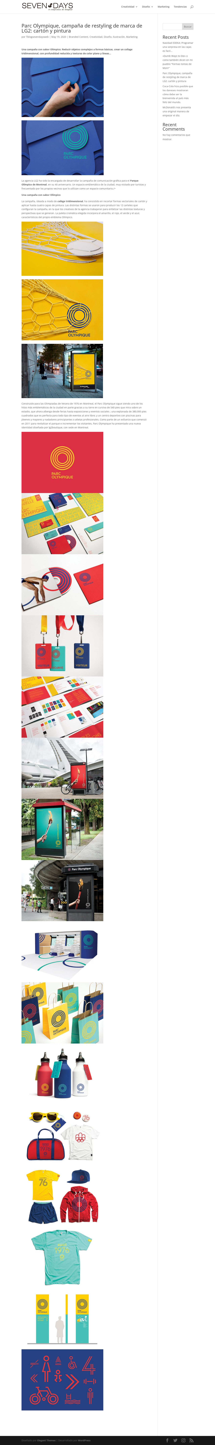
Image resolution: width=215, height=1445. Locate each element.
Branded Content (78, 36)
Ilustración (119, 36)
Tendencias (180, 7)
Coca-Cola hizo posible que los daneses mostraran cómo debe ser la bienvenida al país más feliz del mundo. (178, 94)
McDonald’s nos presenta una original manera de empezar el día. (177, 111)
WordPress (84, 1440)
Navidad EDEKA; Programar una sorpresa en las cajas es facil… (178, 46)
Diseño (146, 7)
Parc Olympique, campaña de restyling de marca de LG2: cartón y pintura (177, 77)
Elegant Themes (46, 1440)
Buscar (188, 26)
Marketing (163, 7)
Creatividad (127, 7)
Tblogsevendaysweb (37, 36)
